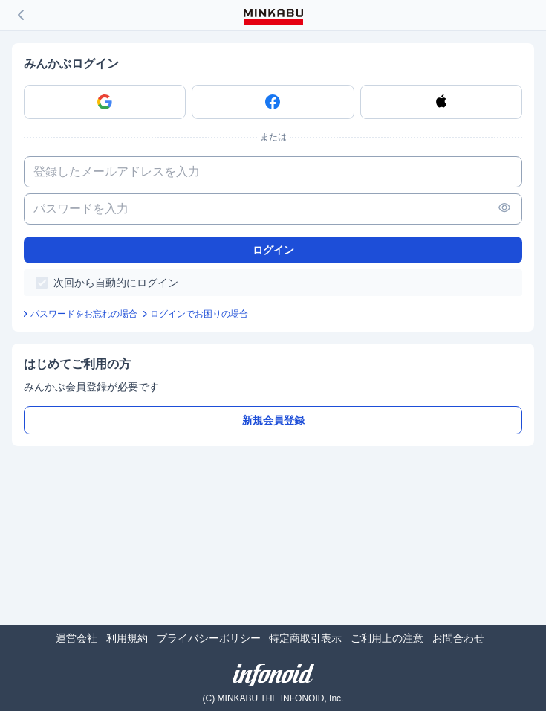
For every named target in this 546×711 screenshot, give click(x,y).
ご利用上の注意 (387, 638)
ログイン (273, 250)
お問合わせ (458, 638)
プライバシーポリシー (209, 638)
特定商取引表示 (305, 638)
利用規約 (127, 638)
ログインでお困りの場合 (199, 314)
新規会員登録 (273, 420)
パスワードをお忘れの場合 (83, 314)
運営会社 (76, 638)
